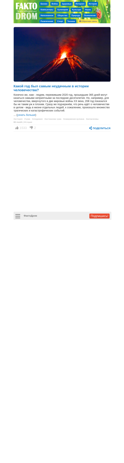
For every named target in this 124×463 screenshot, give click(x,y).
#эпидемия (37, 119)
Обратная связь (88, 21)
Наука (88, 9)
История (93, 4)
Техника (71, 21)
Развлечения (47, 21)
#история (18, 119)
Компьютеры (47, 9)
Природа (75, 15)
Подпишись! (99, 216)
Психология (90, 15)
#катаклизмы (92, 119)
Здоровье (66, 4)
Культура (76, 9)
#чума (27, 119)
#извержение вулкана (73, 119)
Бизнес (44, 4)
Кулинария (62, 9)
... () (25, 114)
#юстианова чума (52, 119)
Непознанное (47, 15)
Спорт (60, 21)
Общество (62, 15)
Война (55, 4)
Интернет (80, 4)
